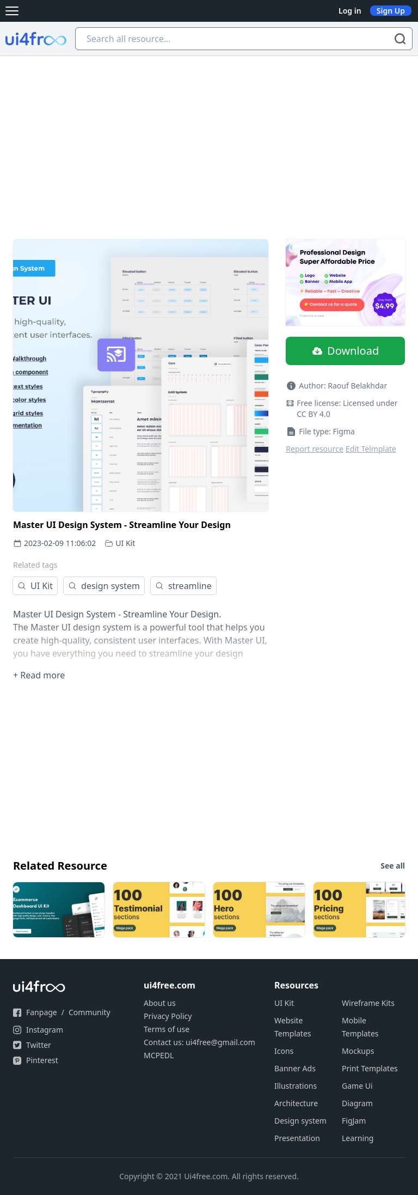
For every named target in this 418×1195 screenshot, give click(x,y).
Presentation (297, 1138)
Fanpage (41, 1012)
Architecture (296, 1103)
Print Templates (370, 1068)
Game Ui (357, 1086)
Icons (283, 1051)
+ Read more (39, 675)
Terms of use (166, 1029)
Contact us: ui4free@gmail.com (199, 1042)
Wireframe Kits (368, 1003)
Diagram (357, 1103)
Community (89, 1012)
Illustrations (295, 1086)
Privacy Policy (168, 1016)
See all (392, 865)
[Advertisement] (209, 138)
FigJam (354, 1120)
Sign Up (391, 10)
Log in (350, 10)
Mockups (358, 1051)
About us (160, 1003)
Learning (357, 1138)
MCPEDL (159, 1055)
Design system (300, 1120)
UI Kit (125, 543)
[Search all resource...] (244, 38)
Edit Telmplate (371, 449)
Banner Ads (295, 1068)
